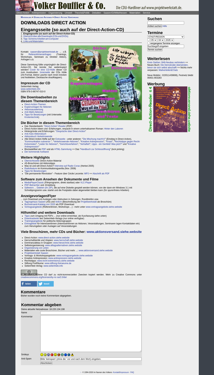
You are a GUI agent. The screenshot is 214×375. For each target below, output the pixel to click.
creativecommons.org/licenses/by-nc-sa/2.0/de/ (44, 277)
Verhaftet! (85, 144)
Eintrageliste (31, 223)
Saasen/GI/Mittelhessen (115, 13)
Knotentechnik (32, 117)
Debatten (96, 13)
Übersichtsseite (32, 160)
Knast (109, 141)
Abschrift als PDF (100, 173)
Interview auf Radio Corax (67, 166)
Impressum (124, 372)
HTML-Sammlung (63, 149)
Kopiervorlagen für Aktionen (38, 107)
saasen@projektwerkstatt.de (44, 52)
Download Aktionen (43, 17)
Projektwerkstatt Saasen (36, 253)
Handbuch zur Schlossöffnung (95, 149)
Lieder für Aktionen (48, 144)
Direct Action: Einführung (66, 17)
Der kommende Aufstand (37, 152)
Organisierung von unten (37, 248)
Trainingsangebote (34, 221)
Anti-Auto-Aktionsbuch (35, 134)
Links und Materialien (33, 41)
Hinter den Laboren (113, 128)
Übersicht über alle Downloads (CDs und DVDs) (45, 36)
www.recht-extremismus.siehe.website (55, 260)
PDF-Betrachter (32, 185)
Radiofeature (31, 168)
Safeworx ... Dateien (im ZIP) (39, 187)
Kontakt (116, 372)
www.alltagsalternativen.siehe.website (63, 245)
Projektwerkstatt (89, 202)
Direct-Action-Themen (35, 104)
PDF (44, 149)
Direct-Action (23, 13)
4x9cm (58, 202)
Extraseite (60, 139)
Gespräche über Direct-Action (70, 131)
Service (146, 13)
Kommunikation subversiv (37, 141)
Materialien (134, 13)
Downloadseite (32, 218)
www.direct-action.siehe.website (53, 237)
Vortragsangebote (33, 207)
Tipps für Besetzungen (36, 114)
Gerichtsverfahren (68, 144)
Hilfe (164, 26)
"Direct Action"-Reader (55, 126)
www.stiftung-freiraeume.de (58, 263)
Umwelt (68, 13)
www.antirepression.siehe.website (64, 258)
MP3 (86, 173)
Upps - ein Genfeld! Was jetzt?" (107, 144)
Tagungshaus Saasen (35, 202)
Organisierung (55, 13)
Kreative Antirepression (92, 141)
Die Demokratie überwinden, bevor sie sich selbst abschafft (167, 66)
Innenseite (45, 72)
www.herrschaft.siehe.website (68, 240)
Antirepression (39, 13)
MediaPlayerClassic (34, 182)
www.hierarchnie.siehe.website (68, 243)
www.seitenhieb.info (30, 89)
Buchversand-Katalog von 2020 (40, 204)
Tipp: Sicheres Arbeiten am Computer (41, 39)
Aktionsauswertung (34, 109)
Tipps (27, 216)
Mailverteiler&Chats (168, 70)
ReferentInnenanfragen (40, 54)
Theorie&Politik (82, 13)
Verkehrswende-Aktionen (66, 141)
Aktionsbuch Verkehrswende (38, 136)
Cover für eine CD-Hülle (42, 69)
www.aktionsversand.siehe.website (114, 232)
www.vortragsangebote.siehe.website (104, 207)
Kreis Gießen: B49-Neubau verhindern (166, 62)
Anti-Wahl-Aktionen (34, 112)
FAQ (132, 372)
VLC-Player (86, 182)
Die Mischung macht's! (94, 139)
